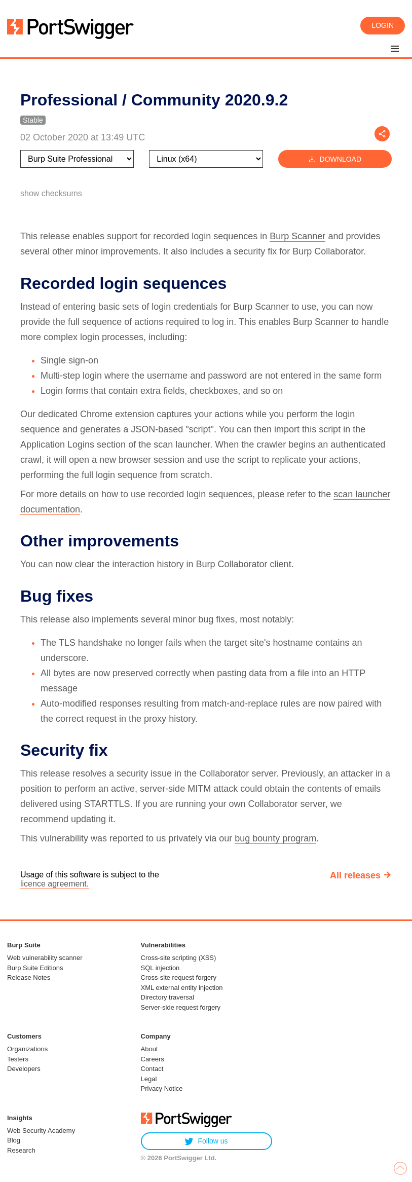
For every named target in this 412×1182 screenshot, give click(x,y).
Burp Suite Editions (35, 968)
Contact (152, 1069)
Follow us (206, 1141)
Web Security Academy (41, 1130)
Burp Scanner (297, 236)
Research (21, 1150)
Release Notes (28, 977)
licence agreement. (54, 883)
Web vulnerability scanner (45, 958)
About (149, 1049)
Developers (24, 1069)
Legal (149, 1079)
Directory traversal (167, 997)
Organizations (27, 1049)
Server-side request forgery (181, 1007)
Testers (17, 1059)
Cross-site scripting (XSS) (178, 958)
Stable (33, 120)
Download (335, 159)
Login (382, 25)
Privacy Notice (162, 1088)
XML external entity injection (182, 987)
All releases (355, 875)
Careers (152, 1059)
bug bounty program (275, 838)
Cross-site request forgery (179, 977)
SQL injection (160, 968)
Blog (13, 1140)
